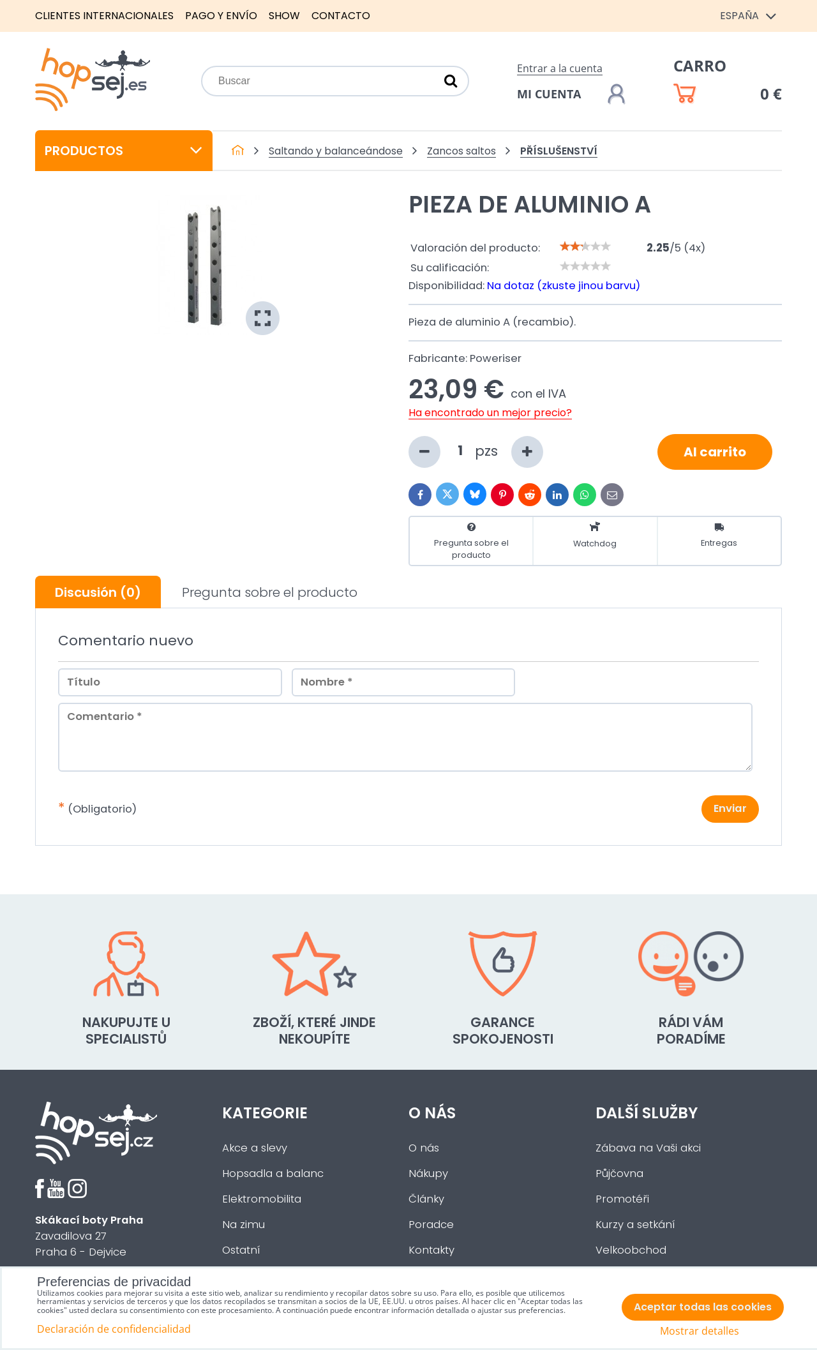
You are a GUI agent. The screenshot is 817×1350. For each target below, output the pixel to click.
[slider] (585, 246)
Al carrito (715, 452)
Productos (124, 151)
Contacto (340, 15)
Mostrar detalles (699, 1331)
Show (284, 15)
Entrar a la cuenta (560, 68)
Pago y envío (221, 15)
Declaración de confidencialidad (114, 1329)
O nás (423, 1148)
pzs (475, 452)
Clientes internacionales (104, 15)
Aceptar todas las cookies (703, 1307)
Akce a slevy (254, 1148)
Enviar (730, 808)
